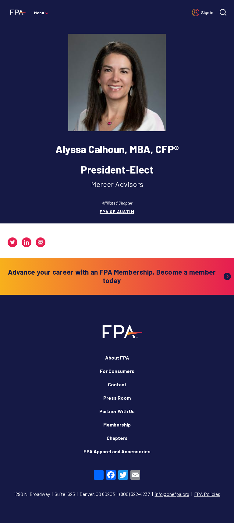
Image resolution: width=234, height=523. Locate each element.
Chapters (117, 438)
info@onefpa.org (172, 494)
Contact (117, 384)
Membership (117, 424)
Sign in (207, 12)
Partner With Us (117, 411)
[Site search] (223, 12)
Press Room (117, 398)
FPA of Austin (117, 211)
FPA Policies (207, 494)
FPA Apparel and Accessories (117, 451)
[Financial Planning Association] (17, 12)
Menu (39, 12)
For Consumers (117, 371)
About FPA (117, 357)
